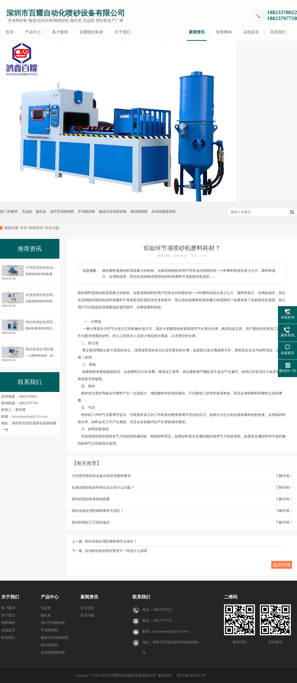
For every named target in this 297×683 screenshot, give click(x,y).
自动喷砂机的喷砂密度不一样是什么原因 (116, 551)
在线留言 (251, 32)
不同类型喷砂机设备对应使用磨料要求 (101, 476)
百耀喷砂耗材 (91, 32)
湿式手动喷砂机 (62, 211)
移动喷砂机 (139, 211)
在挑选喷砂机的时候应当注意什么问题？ (103, 487)
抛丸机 (41, 211)
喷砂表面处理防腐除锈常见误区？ (98, 511)
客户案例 (60, 32)
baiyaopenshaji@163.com (30, 416)
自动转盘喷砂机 (163, 211)
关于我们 (122, 32)
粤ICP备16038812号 (191, 675)
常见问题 (52, 228)
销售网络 (224, 32)
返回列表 (282, 564)
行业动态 (87, 608)
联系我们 (278, 32)
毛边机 (27, 211)
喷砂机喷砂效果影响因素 (91, 499)
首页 (10, 32)
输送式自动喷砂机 (113, 211)
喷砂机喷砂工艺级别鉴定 (91, 522)
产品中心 (33, 32)
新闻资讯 (197, 32)
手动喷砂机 (86, 211)
